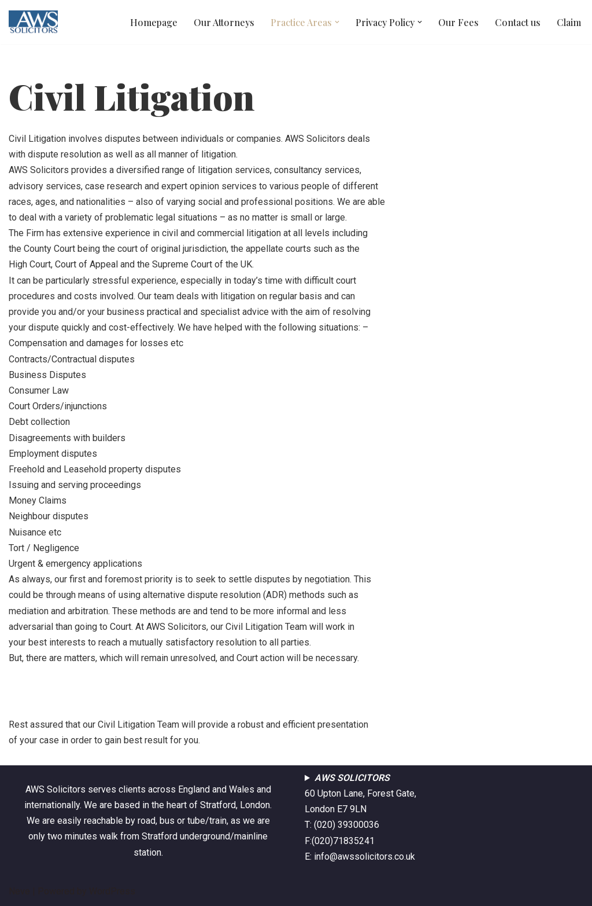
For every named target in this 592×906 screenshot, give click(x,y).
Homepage (153, 22)
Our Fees (458, 22)
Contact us (518, 22)
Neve (19, 891)
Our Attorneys (224, 22)
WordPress (112, 891)
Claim (569, 22)
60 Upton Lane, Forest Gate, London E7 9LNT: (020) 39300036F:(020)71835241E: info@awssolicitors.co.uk (360, 817)
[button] (337, 22)
